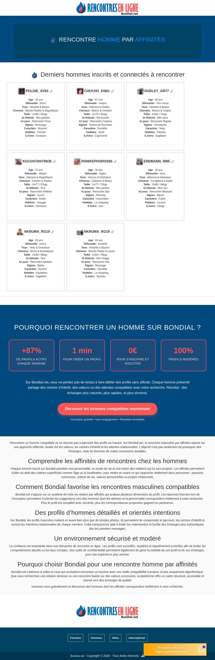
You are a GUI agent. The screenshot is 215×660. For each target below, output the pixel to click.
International (137, 637)
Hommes (96, 637)
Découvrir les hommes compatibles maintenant (107, 409)
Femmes (75, 637)
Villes (115, 637)
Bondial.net (77, 655)
